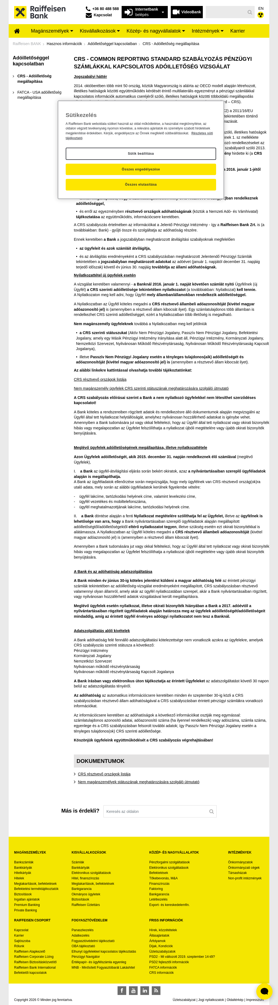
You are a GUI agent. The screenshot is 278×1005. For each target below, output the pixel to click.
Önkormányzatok (240, 862)
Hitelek (19, 878)
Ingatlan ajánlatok (27, 899)
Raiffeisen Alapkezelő (29, 951)
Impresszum (255, 1000)
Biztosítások (23, 894)
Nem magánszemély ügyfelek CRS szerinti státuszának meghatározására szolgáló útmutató (151, 388)
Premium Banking (27, 905)
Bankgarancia (81, 889)
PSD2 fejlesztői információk (169, 962)
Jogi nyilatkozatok (211, 1000)
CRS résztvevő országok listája (100, 379)
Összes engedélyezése (141, 169)
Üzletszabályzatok (162, 951)
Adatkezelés (80, 935)
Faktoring (156, 889)
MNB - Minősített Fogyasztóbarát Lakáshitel (103, 967)
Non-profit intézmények (244, 878)
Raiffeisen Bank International (35, 967)
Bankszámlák (23, 862)
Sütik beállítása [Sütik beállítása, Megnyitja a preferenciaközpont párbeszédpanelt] (141, 154)
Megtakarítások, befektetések (35, 884)
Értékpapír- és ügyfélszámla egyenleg (99, 962)
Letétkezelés (158, 899)
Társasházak (237, 873)
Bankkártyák (23, 868)
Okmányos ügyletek (86, 894)
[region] (141, 149)
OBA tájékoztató (84, 946)
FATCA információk (163, 967)
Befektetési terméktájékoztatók (36, 889)
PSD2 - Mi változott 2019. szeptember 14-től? (182, 957)
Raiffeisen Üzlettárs (86, 905)
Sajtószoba (22, 941)
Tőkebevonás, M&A (163, 878)
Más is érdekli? (80, 811)
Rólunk (19, 946)
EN (261, 8)
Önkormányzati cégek (244, 868)
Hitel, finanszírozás (85, 878)
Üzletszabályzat (184, 1000)
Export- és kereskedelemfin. (169, 905)
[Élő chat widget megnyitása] (264, 991)
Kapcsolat (21, 930)
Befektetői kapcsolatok (30, 973)
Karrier (19, 935)
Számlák (78, 862)
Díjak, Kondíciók (161, 946)
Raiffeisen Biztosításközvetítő (35, 962)
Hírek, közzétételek (163, 930)
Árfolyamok (157, 941)
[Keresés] (226, 12)
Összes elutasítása (141, 184)
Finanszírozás (159, 884)
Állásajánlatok (159, 935)
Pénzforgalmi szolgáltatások (169, 862)
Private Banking (25, 910)
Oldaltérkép (235, 1000)
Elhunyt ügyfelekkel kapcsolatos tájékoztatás (104, 951)
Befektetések (158, 873)
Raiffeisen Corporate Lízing (33, 957)
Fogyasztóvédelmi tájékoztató (93, 941)
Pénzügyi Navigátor (86, 957)
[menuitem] (17, 31)
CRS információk (161, 973)
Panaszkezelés (83, 930)
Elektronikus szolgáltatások (91, 873)
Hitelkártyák (22, 873)
